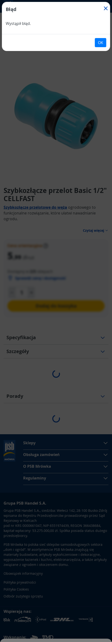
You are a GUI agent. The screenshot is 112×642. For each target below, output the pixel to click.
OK (100, 42)
